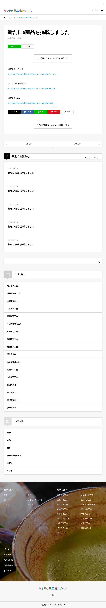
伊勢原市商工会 (13, 293)
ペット (9, 471)
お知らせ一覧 (90, 157)
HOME (6, 549)
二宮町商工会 (12, 309)
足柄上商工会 (12, 370)
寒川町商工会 (12, 316)
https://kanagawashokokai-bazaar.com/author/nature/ (32, 74)
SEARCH (102, 3)
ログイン (95, 10)
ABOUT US (8, 560)
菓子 (9, 433)
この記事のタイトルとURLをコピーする (53, 58)
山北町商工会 (12, 377)
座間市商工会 (12, 339)
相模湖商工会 (12, 400)
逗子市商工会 (12, 286)
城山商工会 (11, 385)
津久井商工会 (12, 392)
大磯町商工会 (12, 301)
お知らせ (21, 38)
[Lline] (14, 46)
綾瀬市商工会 (12, 347)
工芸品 (9, 463)
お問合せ (7, 571)
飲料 (9, 448)
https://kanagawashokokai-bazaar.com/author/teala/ (31, 89)
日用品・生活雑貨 (14, 455)
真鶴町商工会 (12, 331)
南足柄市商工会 (13, 362)
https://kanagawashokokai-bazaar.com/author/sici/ (30, 103)
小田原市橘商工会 (14, 324)
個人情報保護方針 (11, 565)
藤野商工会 (11, 408)
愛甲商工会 (11, 354)
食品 (9, 440)
